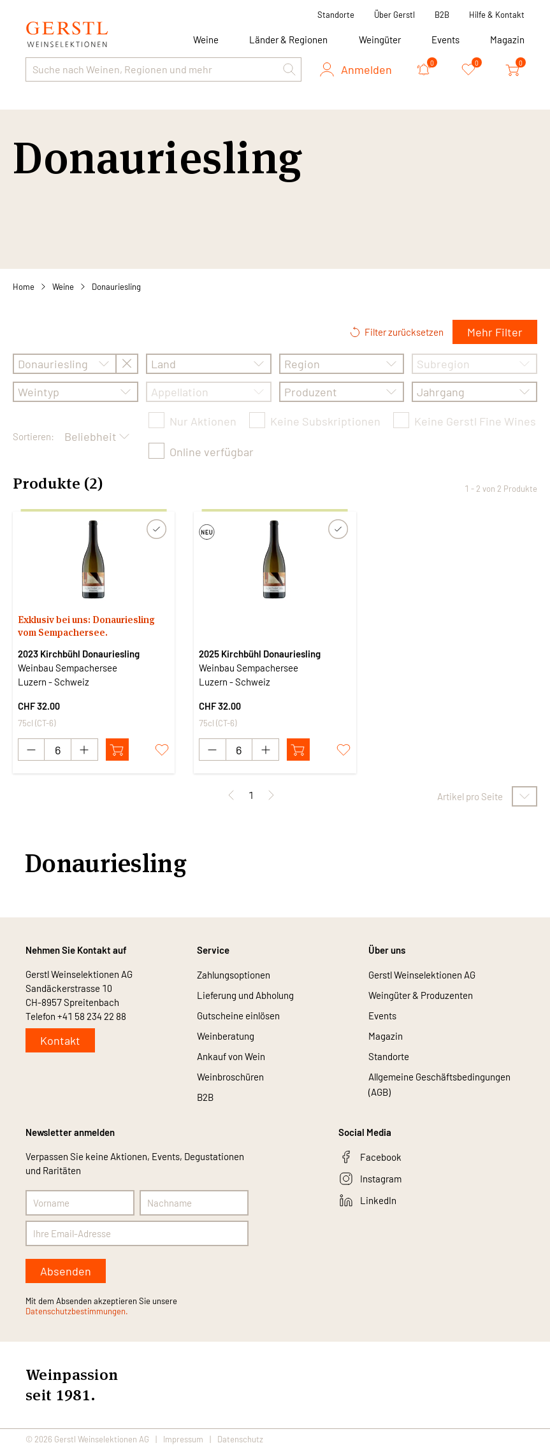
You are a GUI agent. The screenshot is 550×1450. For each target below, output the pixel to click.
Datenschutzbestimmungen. (76, 1312)
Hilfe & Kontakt (497, 15)
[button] (289, 69)
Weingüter (380, 39)
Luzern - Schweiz (53, 681)
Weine (63, 287)
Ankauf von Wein (231, 1057)
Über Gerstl (394, 15)
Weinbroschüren (230, 1077)
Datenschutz (240, 1440)
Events (445, 39)
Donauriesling (116, 287)
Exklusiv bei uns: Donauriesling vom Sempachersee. (86, 626)
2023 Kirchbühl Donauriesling (79, 653)
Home (23, 287)
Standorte (335, 15)
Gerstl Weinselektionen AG (421, 975)
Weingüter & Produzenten (420, 995)
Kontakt (60, 1041)
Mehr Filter (495, 332)
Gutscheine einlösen (238, 1016)
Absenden (65, 1272)
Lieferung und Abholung (245, 995)
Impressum (183, 1440)
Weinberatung (225, 1036)
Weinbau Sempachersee (67, 667)
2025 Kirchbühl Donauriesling (260, 653)
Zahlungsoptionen (233, 975)
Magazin (507, 39)
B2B (442, 15)
